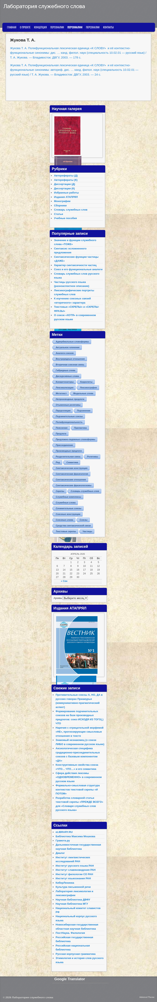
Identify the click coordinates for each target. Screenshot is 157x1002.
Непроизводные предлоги (70, 399)
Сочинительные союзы (68, 508)
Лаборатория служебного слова (44, 6)
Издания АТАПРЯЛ (66, 196)
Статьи (58, 214)
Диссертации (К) (64, 188)
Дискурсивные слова (67, 376)
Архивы (58, 598)
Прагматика (80, 428)
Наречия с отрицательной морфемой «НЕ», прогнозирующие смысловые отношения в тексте (80, 731)
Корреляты (86, 382)
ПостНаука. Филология (70, 932)
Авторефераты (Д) (66, 175)
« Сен (64, 581)
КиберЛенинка (65, 882)
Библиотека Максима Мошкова (75, 836)
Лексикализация (64, 387)
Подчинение (83, 410)
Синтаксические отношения (71, 479)
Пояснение (61, 428)
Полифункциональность (69, 422)
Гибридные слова (65, 370)
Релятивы (92, 456)
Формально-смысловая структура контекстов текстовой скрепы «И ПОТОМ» (78, 789)
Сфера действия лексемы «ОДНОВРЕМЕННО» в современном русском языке (79, 777)
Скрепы (60, 491)
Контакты (108, 27)
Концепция (40, 27)
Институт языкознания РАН (73, 878)
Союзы (84, 520)
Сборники (60, 205)
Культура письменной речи (73, 886)
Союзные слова (64, 520)
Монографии (62, 201)
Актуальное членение (67, 347)
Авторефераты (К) (65, 179)
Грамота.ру (63, 840)
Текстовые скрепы (66, 531)
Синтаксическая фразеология (72, 474)
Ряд (58, 462)
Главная (11, 27)
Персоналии (57, 27)
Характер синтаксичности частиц (75, 265)
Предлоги (61, 433)
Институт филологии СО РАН (74, 874)
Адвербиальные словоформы (72, 341)
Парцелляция (63, 410)
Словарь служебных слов (70, 209)
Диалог (60, 853)
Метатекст (61, 393)
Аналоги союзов (65, 353)
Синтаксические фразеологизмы (73, 485)
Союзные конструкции (68, 514)
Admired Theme (147, 997)
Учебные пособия (65, 218)
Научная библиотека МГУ (72, 903)
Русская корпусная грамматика (76, 953)
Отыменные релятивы (68, 405)
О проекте (25, 27)
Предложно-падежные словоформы (75, 439)
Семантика (72, 462)
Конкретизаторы (65, 382)
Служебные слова (65, 502)
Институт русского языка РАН (75, 865)
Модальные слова (83, 393)
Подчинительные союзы (69, 416)
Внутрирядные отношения (70, 359)
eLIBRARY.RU (64, 832)
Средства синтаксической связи (73, 525)
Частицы (87, 531)
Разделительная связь (68, 456)
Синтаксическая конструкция (71, 468)
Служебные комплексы (68, 497)
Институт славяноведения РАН (76, 869)
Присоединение (64, 445)
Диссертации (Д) (64, 184)
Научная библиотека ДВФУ (73, 899)
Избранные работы (66, 192)
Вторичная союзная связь (70, 364)
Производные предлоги (69, 451)
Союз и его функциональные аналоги (78, 269)
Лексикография (88, 387)
